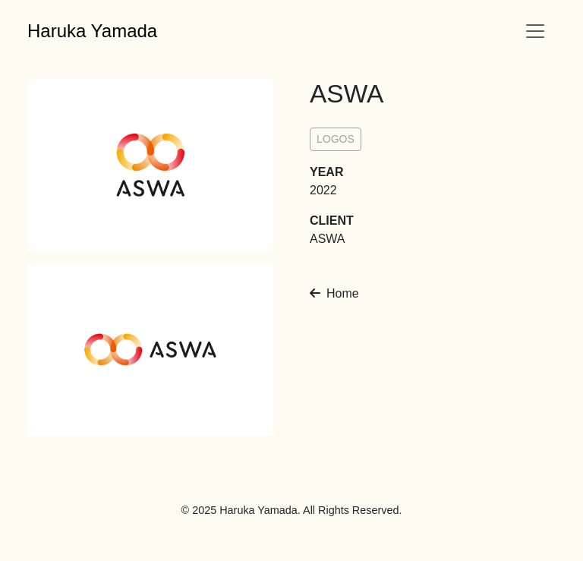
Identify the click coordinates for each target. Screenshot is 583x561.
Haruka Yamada (92, 30)
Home (334, 293)
